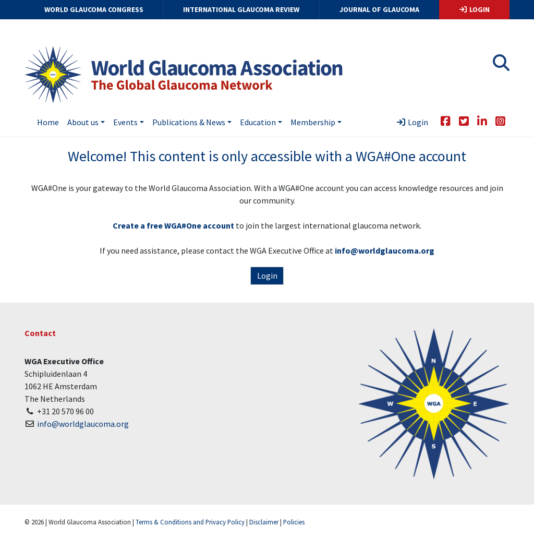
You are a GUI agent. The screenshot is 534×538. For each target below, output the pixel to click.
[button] (501, 66)
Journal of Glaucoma (379, 9)
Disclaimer (263, 522)
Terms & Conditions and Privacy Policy (190, 522)
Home (48, 122)
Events (125, 122)
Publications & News (188, 122)
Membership (312, 122)
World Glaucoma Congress (93, 9)
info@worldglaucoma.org (83, 424)
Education (258, 122)
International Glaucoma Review (241, 9)
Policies (294, 522)
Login (474, 9)
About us (83, 122)
